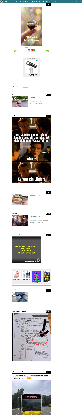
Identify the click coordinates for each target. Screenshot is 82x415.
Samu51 (26, 47)
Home (12, 1)
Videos (26, 1)
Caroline (32, 103)
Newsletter (54, 1)
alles (16, 1)
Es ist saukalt (14, 213)
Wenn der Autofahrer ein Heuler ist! (19, 311)
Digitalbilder (32, 1)
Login (77, 1)
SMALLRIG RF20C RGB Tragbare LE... (31, 75)
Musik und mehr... (46, 1)
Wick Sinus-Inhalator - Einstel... (26, 279)
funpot (6, 1)
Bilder (23, 1)
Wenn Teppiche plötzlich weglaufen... (19, 115)
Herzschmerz (38, 1)
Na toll (13, 94)
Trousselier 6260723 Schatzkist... (17, 279)
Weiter (48, 4)
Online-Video (32, 97)
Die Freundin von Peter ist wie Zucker (19, 234)
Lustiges (19, 1)
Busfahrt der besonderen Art (17, 371)
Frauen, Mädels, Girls (45, 220)
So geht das (14, 289)
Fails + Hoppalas (38, 101)
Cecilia (32, 222)
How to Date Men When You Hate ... (36, 282)
